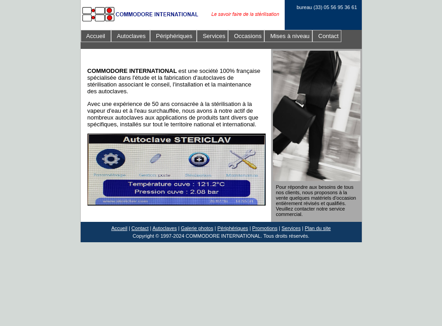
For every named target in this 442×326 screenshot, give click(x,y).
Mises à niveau (288, 36)
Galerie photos (197, 228)
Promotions (264, 228)
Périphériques (173, 36)
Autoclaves (130, 36)
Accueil (96, 36)
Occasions (246, 36)
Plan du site (317, 228)
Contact (327, 36)
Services (212, 36)
